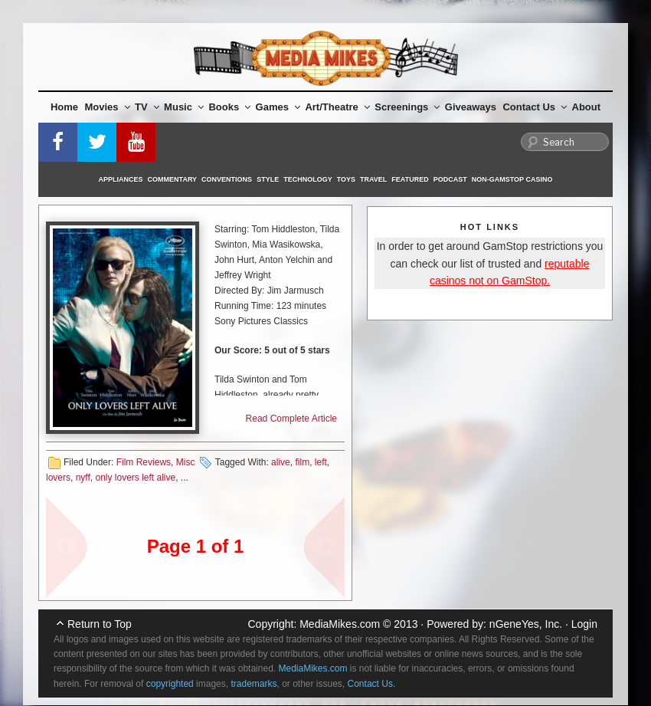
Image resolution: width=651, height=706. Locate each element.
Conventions (226, 179)
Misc (185, 462)
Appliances (121, 179)
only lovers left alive (135, 477)
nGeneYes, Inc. (525, 624)
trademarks (253, 683)
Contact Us (534, 107)
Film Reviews (143, 462)
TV (147, 107)
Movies (107, 107)
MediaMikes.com (339, 624)
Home (64, 107)
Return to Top (99, 624)
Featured (409, 179)
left (321, 462)
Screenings (407, 107)
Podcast (450, 179)
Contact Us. (372, 683)
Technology (307, 179)
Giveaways (470, 107)
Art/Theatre (337, 107)
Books (229, 107)
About (586, 107)
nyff (83, 477)
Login (584, 624)
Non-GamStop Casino (512, 179)
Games (278, 107)
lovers (58, 477)
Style (268, 179)
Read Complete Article (291, 418)
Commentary (173, 179)
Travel (373, 179)
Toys (346, 179)
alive (280, 462)
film (302, 462)
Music (184, 107)
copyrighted (170, 683)
